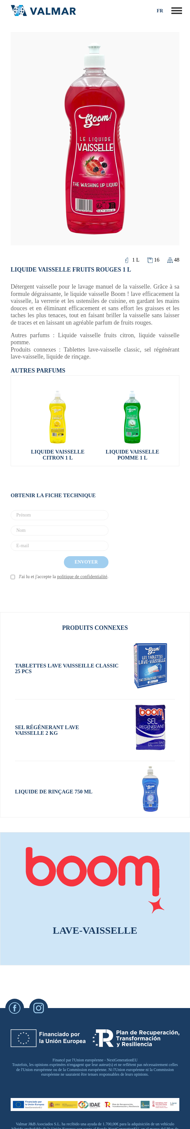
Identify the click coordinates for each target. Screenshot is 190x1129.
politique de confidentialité (82, 576)
